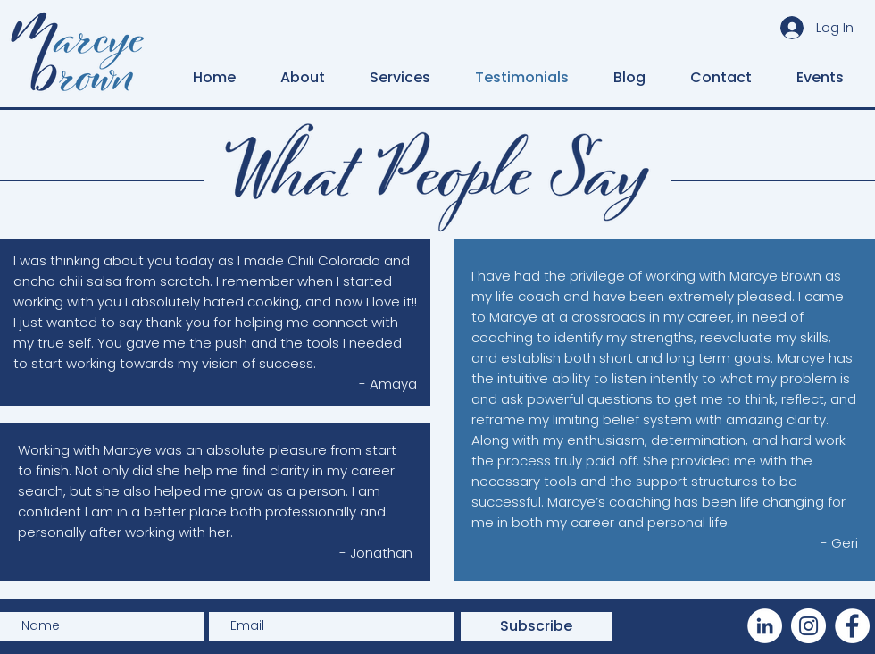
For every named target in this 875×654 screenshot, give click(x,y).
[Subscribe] (536, 626)
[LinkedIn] (764, 625)
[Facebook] (852, 625)
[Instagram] (808, 625)
